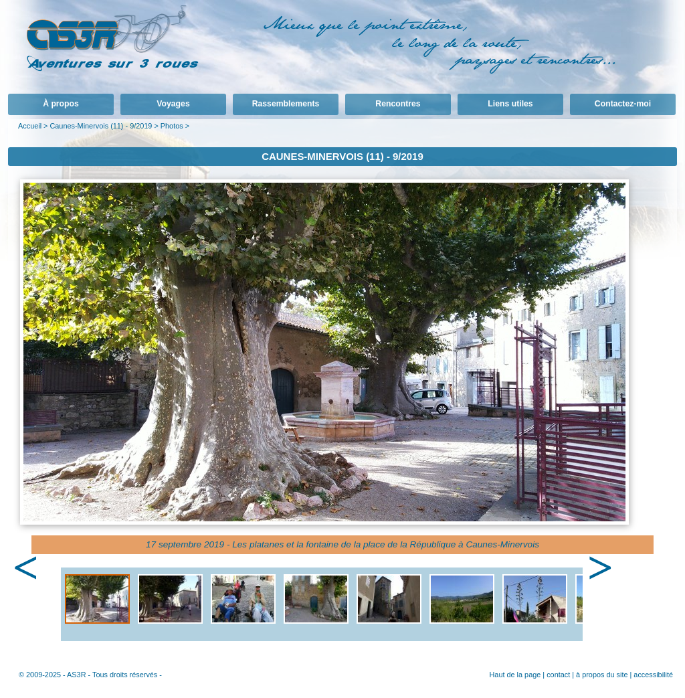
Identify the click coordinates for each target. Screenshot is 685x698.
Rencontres (397, 103)
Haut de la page (515, 675)
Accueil (29, 126)
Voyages (173, 103)
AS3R (76, 675)
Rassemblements (286, 103)
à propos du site (601, 675)
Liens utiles (510, 103)
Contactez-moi (623, 103)
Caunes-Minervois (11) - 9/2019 (101, 126)
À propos (61, 103)
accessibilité (653, 675)
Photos (172, 126)
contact (558, 675)
